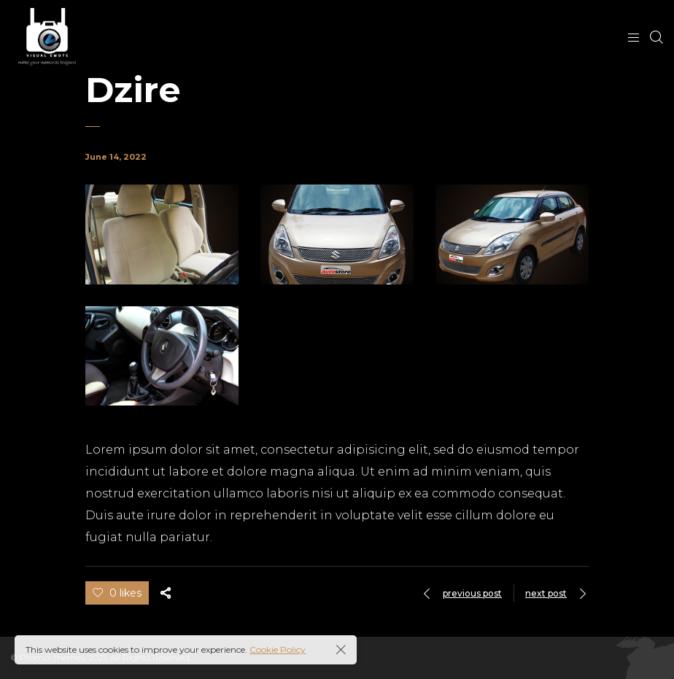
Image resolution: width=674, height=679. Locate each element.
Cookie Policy (277, 649)
